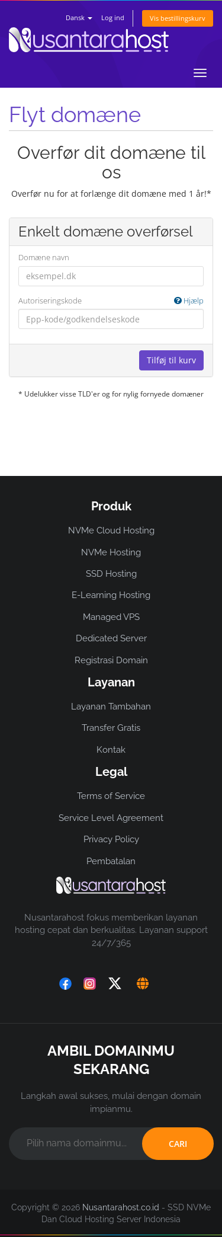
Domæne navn (43, 257)
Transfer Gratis (111, 728)
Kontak (111, 749)
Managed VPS (111, 617)
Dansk (79, 17)
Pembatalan (111, 861)
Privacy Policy (111, 839)
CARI (178, 1143)
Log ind (112, 17)
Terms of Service (111, 796)
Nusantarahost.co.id (120, 1207)
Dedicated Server (111, 638)
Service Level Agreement (111, 818)
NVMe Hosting (111, 552)
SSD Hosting (111, 573)
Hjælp (189, 300)
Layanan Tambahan (111, 706)
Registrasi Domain (111, 660)
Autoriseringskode (111, 300)
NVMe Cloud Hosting (111, 530)
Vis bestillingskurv (177, 18)
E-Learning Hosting (111, 595)
